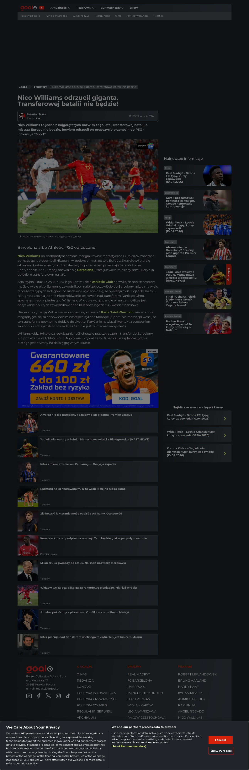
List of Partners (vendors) (129, 746)
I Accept (220, 739)
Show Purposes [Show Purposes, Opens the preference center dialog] (221, 750)
